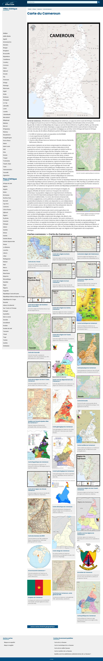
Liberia (5, 253)
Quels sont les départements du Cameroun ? (63, 380)
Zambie (5, 343)
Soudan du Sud (7, 328)
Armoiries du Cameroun (84, 572)
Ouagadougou (7, 137)
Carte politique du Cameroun (86, 616)
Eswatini (5, 221)
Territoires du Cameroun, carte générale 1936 (62, 593)
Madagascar (7, 259)
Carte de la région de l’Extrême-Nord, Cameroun (38, 305)
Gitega (5, 82)
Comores (6, 206)
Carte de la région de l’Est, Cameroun (85, 280)
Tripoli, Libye (7, 164)
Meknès (5, 123)
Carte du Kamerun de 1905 (36, 536)
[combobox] (62, 2)
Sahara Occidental (8, 305)
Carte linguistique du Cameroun (38, 462)
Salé (4, 149)
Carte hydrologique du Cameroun (63, 471)
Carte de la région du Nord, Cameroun (61, 254)
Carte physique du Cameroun (86, 368)
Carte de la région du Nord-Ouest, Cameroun (38, 380)
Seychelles (6, 314)
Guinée (5, 235)
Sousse (5, 155)
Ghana (5, 233)
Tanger (5, 158)
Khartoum (6, 88)
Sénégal (5, 311)
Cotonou (5, 65)
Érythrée (5, 218)
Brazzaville (6, 53)
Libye (4, 256)
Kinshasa (5, 97)
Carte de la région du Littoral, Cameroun (37, 489)
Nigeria (5, 288)
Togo (4, 337)
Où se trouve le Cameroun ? (36, 570)
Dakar (5, 68)
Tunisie (5, 340)
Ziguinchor (6, 175)
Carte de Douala (82, 401)
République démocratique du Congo (14, 296)
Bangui (5, 48)
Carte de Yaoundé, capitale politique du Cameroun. (88, 173)
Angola (5, 189)
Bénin (5, 192)
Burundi (5, 201)
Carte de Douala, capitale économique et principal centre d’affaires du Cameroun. (87, 214)
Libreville (6, 106)
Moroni (5, 126)
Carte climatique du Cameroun (62, 507)
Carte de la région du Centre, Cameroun (62, 308)
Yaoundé (5, 172)
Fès (4, 77)
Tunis (4, 166)
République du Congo (9, 299)
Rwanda (5, 302)
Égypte (5, 215)
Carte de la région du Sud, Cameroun (61, 281)
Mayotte (5, 276)
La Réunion (6, 247)
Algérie (5, 186)
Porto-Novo (6, 140)
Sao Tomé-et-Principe (9, 308)
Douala (5, 74)
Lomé (5, 108)
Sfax (4, 152)
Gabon (5, 227)
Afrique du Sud (7, 183)
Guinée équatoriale (9, 241)
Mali (4, 264)
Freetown (6, 79)
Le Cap (5, 103)
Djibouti (5, 71)
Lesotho (5, 250)
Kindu (4, 94)
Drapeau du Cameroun (35, 597)
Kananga (5, 85)
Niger (5, 285)
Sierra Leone (7, 317)
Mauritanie (6, 273)
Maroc (5, 267)
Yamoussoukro (7, 169)
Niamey (5, 132)
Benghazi (6, 50)
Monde (29, 9)
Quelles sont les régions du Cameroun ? (85, 533)
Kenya (5, 244)
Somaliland (6, 322)
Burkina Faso (7, 198)
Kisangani (6, 100)
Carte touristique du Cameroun (87, 323)
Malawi (5, 262)
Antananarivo (7, 42)
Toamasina (6, 161)
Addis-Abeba (7, 36)
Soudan (5, 325)
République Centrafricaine (11, 293)
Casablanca (6, 59)
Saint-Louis (6, 146)
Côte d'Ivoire (7, 209)
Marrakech (6, 117)
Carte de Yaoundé (33, 352)
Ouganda (6, 291)
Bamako (5, 45)
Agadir (5, 39)
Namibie (5, 282)
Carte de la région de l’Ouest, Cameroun (62, 335)
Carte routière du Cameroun (86, 445)
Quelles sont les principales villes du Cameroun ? (38, 422)
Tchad (5, 334)
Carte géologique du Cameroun (63, 427)
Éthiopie (5, 224)
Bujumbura (6, 56)
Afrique (34, 9)
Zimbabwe (6, 346)
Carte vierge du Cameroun (61, 551)
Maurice (5, 270)
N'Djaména (6, 129)
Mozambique (7, 279)
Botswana (6, 195)
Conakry (5, 62)
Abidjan (5, 33)
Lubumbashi (6, 114)
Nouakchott (7, 135)
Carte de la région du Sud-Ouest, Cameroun (87, 489)
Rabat (5, 143)
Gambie (5, 230)
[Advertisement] (14, 21)
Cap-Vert (6, 204)
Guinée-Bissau (7, 238)
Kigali (4, 91)
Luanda (5, 111)
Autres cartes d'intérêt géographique (43, 626)
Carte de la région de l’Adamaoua (88, 254)
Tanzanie (6, 331)
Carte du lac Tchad (34, 262)
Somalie (5, 320)
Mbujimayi (6, 120)
